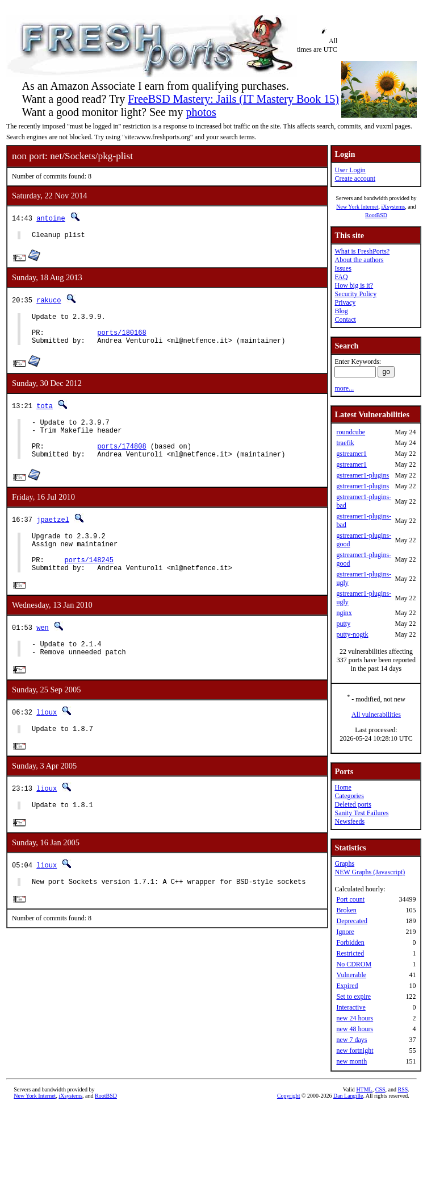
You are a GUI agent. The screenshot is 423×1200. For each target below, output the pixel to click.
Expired (347, 986)
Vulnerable (351, 975)
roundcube (350, 432)
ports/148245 (89, 583)
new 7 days (351, 1040)
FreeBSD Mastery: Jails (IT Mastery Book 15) (233, 99)
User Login (349, 170)
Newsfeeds (349, 821)
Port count (350, 899)
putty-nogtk (352, 634)
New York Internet (357, 207)
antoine (50, 218)
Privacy (344, 302)
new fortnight (354, 1050)
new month (351, 1061)
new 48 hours (354, 1029)
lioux (46, 741)
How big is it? (353, 285)
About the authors (358, 260)
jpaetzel (52, 536)
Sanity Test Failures (361, 813)
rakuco (48, 301)
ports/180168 (121, 339)
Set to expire (353, 996)
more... (344, 388)
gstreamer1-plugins (362, 475)
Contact (344, 319)
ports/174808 (121, 461)
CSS (380, 1089)
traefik (345, 443)
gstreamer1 (351, 454)
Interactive (350, 1007)
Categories (348, 796)
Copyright (288, 1096)
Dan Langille (348, 1096)
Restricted (350, 953)
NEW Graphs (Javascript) (369, 872)
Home (342, 787)
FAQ (340, 277)
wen (42, 653)
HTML (364, 1089)
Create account (354, 178)
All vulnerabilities (376, 715)
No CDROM (353, 964)
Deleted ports (352, 804)
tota (44, 414)
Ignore (345, 932)
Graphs (344, 863)
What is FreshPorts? (362, 251)
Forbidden (350, 942)
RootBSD (376, 215)
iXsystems (393, 207)
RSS (402, 1089)
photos (201, 112)
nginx (343, 613)
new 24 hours (354, 1018)
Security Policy (355, 294)
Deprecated (351, 921)
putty (343, 624)
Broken (346, 910)
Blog (340, 311)
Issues (342, 268)
